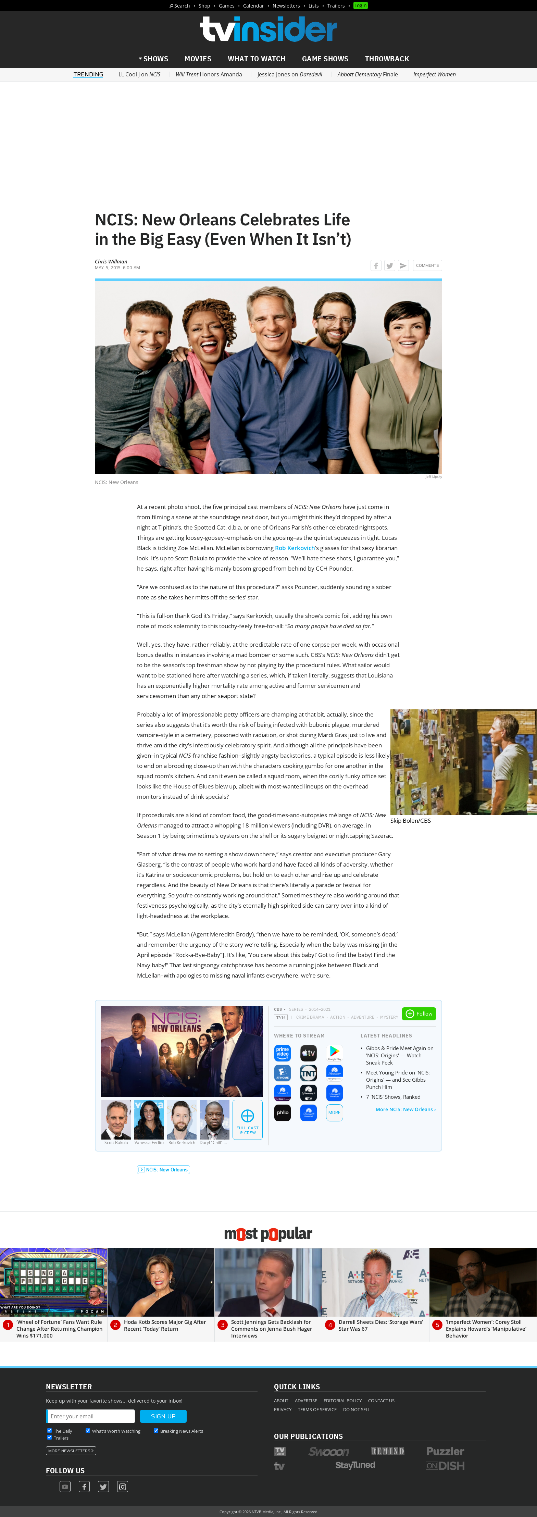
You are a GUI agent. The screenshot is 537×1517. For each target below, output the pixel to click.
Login (360, 5)
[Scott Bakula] (116, 1122)
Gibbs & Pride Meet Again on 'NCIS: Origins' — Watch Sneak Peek (400, 1055)
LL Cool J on (139, 74)
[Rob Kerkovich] (182, 1122)
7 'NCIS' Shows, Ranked (393, 1096)
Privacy (282, 1409)
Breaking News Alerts (181, 1431)
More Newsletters (69, 1450)
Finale (368, 74)
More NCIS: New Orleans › (406, 1109)
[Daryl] (215, 1122)
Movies (198, 58)
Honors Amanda (209, 74)
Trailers (336, 5)
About (281, 1400)
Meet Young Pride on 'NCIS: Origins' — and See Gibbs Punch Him (398, 1079)
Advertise (306, 1400)
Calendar (253, 5)
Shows (155, 58)
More (334, 1112)
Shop (204, 5)
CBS (278, 1009)
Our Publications (308, 1436)
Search (182, 5)
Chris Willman (111, 261)
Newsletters (286, 5)
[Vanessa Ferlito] (149, 1122)
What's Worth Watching (116, 1431)
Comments (427, 265)
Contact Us (381, 1400)
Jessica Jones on (290, 74)
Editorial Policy (343, 1400)
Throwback (387, 58)
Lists (314, 5)
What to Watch (257, 58)
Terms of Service (317, 1409)
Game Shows (325, 58)
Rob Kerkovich (295, 548)
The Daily (63, 1431)
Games (227, 5)
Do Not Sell (357, 1409)
